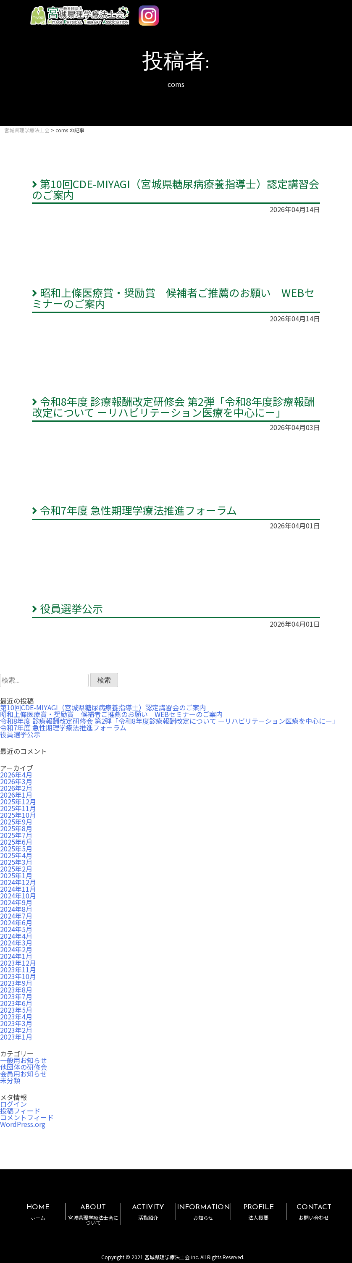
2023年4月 (16, 1016)
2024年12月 (18, 882)
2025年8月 (16, 828)
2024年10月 (18, 895)
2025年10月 (18, 815)
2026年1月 (16, 795)
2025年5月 (16, 848)
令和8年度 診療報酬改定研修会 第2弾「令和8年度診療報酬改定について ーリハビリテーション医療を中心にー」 (173, 407)
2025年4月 (16, 855)
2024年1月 (16, 956)
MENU (321, 11)
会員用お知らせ (23, 1074)
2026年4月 (16, 774)
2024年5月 (16, 929)
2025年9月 (16, 822)
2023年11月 (18, 969)
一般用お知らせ (23, 1060)
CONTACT (313, 1212)
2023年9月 (16, 983)
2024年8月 (16, 909)
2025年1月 (16, 875)
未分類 (10, 1080)
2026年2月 (16, 788)
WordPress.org (22, 1124)
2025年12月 (18, 801)
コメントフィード (27, 1117)
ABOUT (93, 1214)
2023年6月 (16, 1003)
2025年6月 (16, 842)
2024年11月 (18, 889)
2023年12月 (18, 963)
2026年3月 (16, 781)
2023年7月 (16, 996)
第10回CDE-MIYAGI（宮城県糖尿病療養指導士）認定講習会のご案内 (175, 189)
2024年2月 (16, 949)
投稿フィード (20, 1110)
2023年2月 (16, 1030)
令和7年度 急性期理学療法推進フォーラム (134, 509)
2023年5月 (16, 1010)
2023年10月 (18, 976)
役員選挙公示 (67, 608)
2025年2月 (16, 869)
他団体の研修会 (23, 1067)
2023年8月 (16, 990)
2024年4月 (16, 936)
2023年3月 (16, 1023)
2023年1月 (16, 1037)
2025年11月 (18, 808)
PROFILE (258, 1212)
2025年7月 (16, 835)
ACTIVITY (148, 1212)
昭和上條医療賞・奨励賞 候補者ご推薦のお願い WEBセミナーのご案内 (173, 298)
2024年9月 (16, 902)
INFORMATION (203, 1212)
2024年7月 (16, 916)
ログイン (13, 1104)
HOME (38, 1212)
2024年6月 (16, 922)
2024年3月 (16, 942)
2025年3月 (16, 862)
